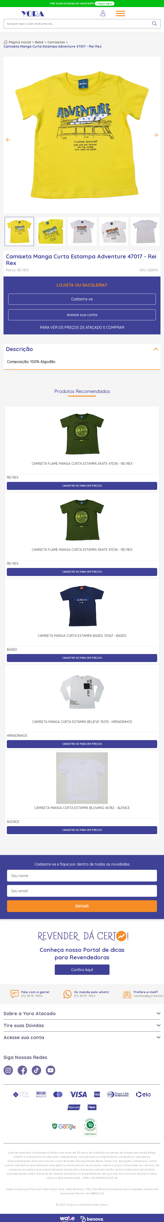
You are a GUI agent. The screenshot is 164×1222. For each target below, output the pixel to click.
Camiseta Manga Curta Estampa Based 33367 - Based (82, 636)
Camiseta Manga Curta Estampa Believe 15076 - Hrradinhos (82, 722)
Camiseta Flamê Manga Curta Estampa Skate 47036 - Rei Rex (82, 464)
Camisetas (56, 42)
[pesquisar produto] (154, 23)
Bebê (39, 42)
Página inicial (20, 42)
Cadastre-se (82, 299)
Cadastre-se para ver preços (82, 485)
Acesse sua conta (82, 314)
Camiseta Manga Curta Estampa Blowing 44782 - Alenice (82, 808)
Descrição (19, 348)
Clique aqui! (104, 3)
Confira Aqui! (82, 969)
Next (155, 135)
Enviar (82, 906)
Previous (8, 139)
